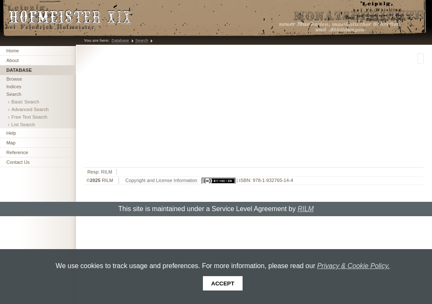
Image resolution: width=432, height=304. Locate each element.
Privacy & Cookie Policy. (353, 265)
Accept (223, 283)
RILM (106, 171)
